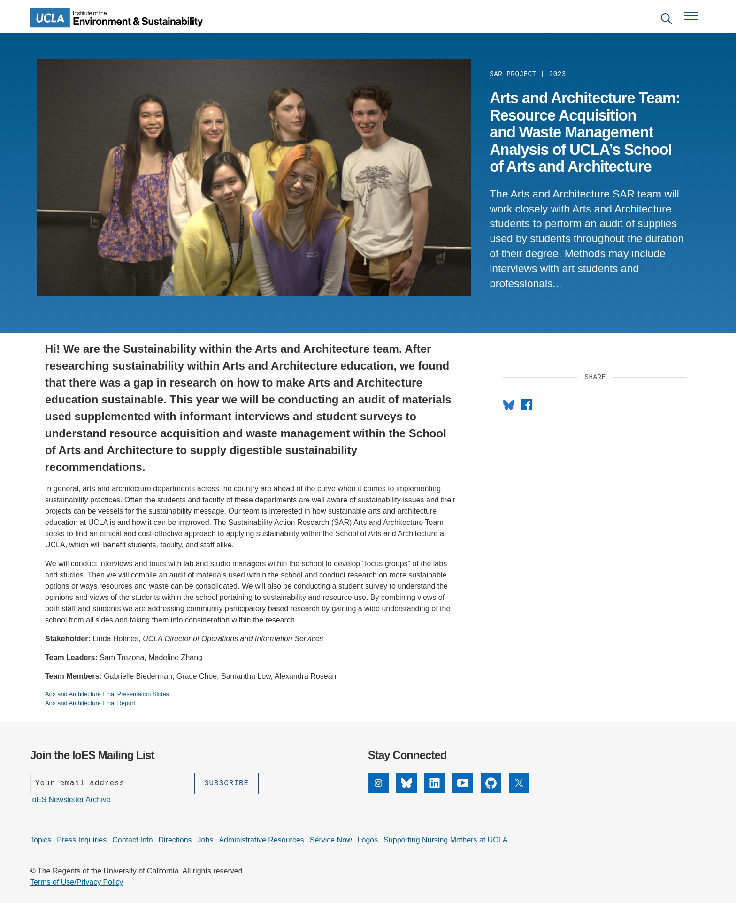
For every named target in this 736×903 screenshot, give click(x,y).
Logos (368, 840)
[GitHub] (491, 791)
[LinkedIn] (434, 791)
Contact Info (132, 840)
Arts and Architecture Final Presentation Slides (107, 694)
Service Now (331, 840)
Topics (40, 840)
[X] (519, 791)
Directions (175, 840)
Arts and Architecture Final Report (90, 702)
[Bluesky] (406, 791)
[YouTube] (462, 791)
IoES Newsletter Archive (70, 800)
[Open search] (666, 20)
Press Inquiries (82, 840)
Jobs (206, 840)
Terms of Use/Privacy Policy (76, 882)
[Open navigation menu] (691, 16)
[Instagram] (378, 791)
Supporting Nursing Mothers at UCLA (445, 840)
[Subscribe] (226, 783)
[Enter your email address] (112, 783)
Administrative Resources (261, 840)
